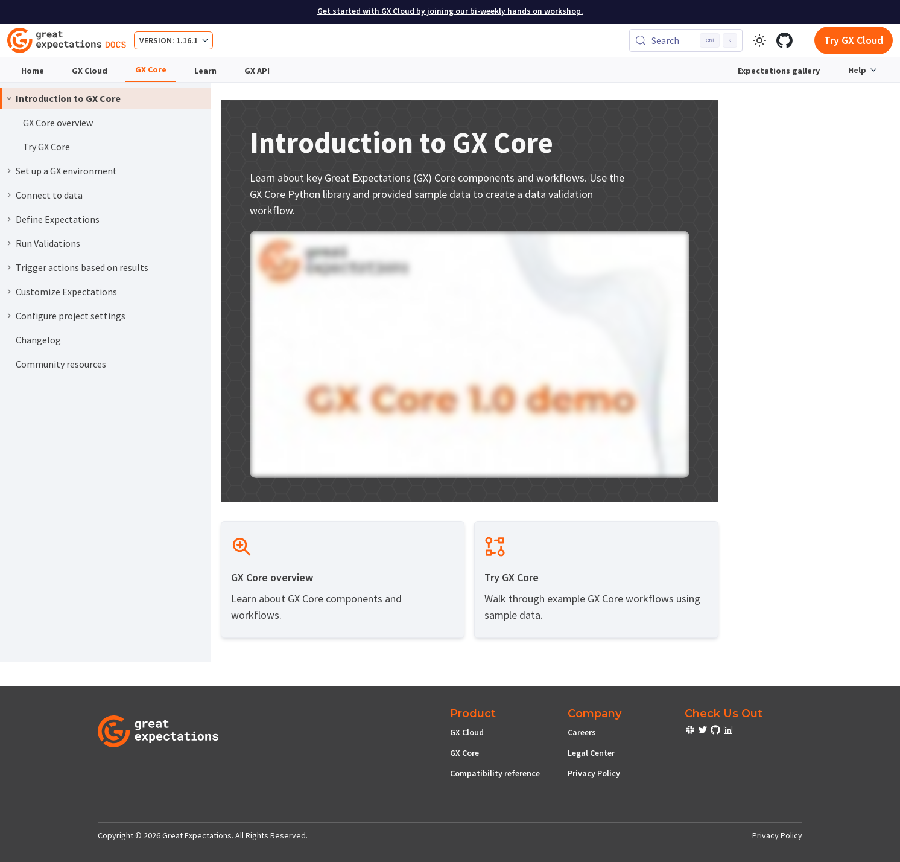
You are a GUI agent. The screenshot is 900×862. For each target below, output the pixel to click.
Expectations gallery (779, 70)
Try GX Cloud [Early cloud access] (853, 40)
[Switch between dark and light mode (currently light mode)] (759, 40)
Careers (582, 732)
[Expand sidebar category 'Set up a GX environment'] (9, 171)
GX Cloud (89, 70)
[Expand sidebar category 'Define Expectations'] (9, 219)
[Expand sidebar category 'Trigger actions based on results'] (9, 267)
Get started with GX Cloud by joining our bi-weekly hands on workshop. (450, 11)
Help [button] (857, 70)
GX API (257, 70)
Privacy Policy (594, 773)
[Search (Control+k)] (686, 40)
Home (32, 70)
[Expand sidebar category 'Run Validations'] (9, 243)
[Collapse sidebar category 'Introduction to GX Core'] (9, 98)
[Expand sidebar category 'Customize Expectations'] (9, 291)
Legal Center (591, 752)
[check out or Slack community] (691, 732)
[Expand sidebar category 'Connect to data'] (9, 195)
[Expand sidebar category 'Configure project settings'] (9, 316)
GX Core (150, 69)
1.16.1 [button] (187, 40)
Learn (205, 70)
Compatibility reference (495, 773)
